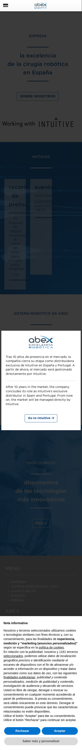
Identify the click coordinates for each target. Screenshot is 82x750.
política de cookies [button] (51, 647)
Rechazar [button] (22, 731)
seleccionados (13, 656)
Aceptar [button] (59, 731)
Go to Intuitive (41, 418)
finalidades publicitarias (19, 677)
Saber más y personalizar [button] (41, 741)
